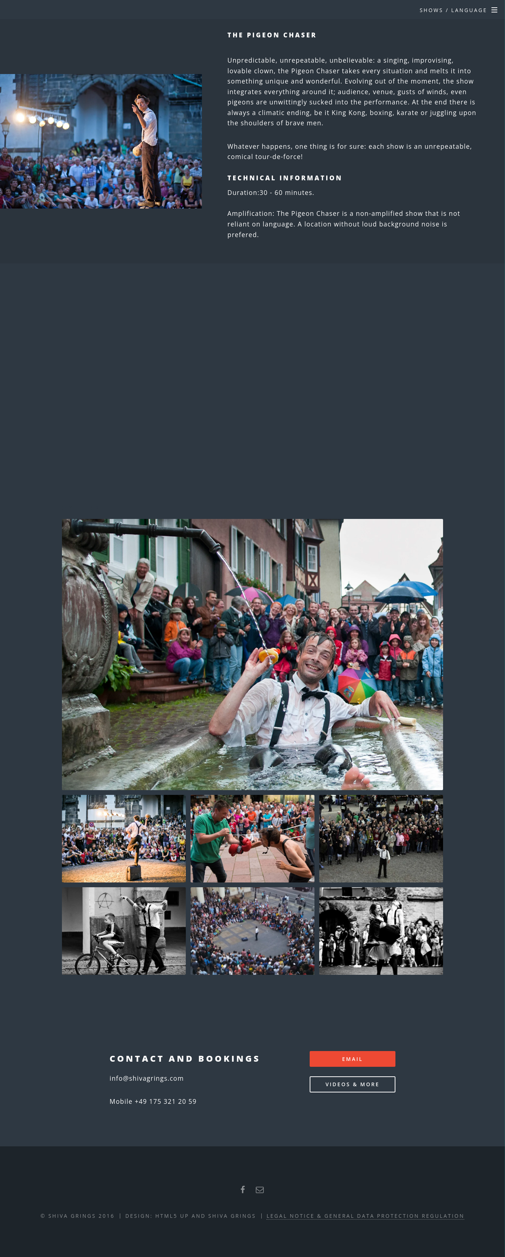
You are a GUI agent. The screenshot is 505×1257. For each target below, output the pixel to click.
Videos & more (352, 1084)
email (352, 1058)
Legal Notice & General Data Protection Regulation (365, 1215)
